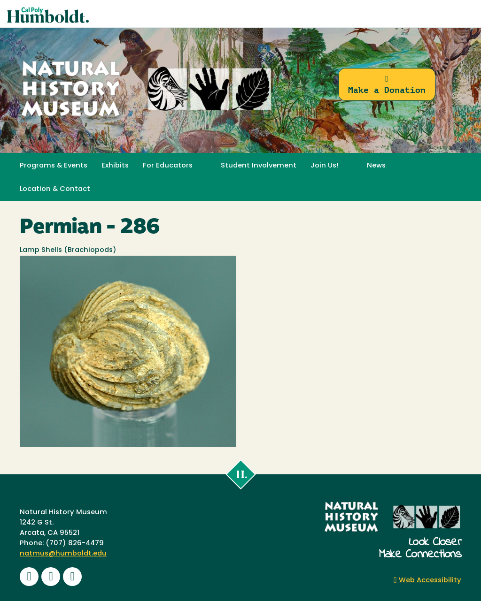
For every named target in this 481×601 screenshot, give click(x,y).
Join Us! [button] (324, 165)
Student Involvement (258, 165)
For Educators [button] (168, 165)
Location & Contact (55, 189)
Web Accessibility (427, 580)
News (376, 165)
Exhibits (115, 165)
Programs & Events (53, 165)
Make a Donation (387, 85)
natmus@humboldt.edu (63, 553)
